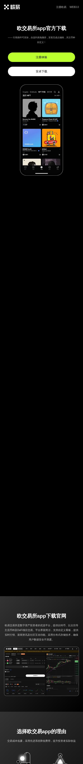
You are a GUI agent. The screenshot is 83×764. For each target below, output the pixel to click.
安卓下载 (41, 71)
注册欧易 (61, 7)
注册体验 (41, 57)
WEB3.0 (74, 7)
